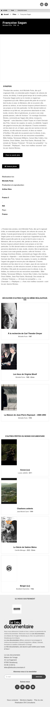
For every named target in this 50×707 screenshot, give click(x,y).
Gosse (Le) (25, 470)
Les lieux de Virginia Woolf (25, 374)
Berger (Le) (25, 586)
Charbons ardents (25, 509)
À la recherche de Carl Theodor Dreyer (25, 333)
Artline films (7, 189)
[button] (41, 4)
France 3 (5, 197)
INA (3, 206)
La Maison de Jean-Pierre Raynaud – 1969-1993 (25, 415)
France (4, 214)
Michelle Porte (7, 181)
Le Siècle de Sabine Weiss (25, 547)
